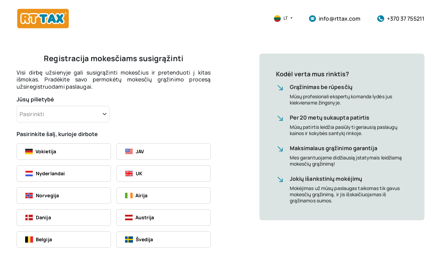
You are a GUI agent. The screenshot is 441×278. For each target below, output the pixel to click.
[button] (280, 18)
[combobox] (63, 114)
